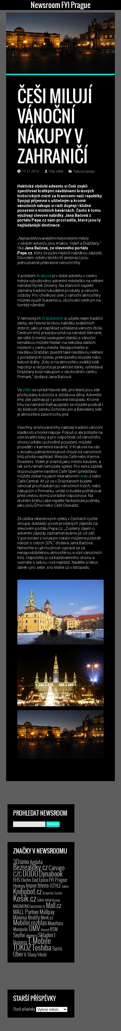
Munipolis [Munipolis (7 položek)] (20, 929)
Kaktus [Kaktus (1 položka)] (65, 886)
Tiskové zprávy (84, 171)
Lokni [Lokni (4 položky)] (40, 900)
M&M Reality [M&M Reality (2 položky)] (52, 900)
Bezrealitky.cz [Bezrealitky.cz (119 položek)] (30, 867)
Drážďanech (52, 318)
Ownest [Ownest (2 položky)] (45, 929)
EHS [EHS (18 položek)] (16, 879)
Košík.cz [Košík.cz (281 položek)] (24, 898)
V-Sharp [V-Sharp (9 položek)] (30, 954)
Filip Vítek (56, 171)
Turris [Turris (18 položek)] (57, 948)
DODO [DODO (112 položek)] (30, 873)
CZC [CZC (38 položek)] (17, 873)
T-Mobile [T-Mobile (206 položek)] (39, 940)
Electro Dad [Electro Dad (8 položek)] (29, 880)
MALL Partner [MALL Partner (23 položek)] (26, 911)
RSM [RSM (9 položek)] (54, 929)
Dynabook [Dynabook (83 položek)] (50, 873)
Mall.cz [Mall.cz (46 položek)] (53, 905)
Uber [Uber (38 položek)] (18, 953)
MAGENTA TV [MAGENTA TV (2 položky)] (37, 906)
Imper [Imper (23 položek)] (31, 885)
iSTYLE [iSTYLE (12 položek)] (55, 885)
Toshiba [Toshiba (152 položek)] (41, 947)
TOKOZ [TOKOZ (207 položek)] (22, 947)
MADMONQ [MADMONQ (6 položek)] (21, 906)
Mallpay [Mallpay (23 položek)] (47, 911)
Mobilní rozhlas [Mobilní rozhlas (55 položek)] (30, 922)
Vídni (27, 390)
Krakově (44, 276)
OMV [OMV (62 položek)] (34, 928)
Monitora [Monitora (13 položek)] (55, 923)
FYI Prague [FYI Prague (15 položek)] (58, 879)
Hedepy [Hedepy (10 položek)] (19, 885)
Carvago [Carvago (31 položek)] (57, 867)
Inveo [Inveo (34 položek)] (43, 884)
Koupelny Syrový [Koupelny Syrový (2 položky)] (52, 892)
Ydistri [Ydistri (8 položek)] (42, 954)
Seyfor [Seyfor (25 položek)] (19, 935)
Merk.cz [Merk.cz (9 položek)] (47, 917)
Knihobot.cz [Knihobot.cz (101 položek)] (27, 891)
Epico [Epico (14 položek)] (43, 879)
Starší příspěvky (24, 1009)
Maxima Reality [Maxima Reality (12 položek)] (26, 917)
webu (85, 476)
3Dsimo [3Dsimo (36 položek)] (21, 861)
